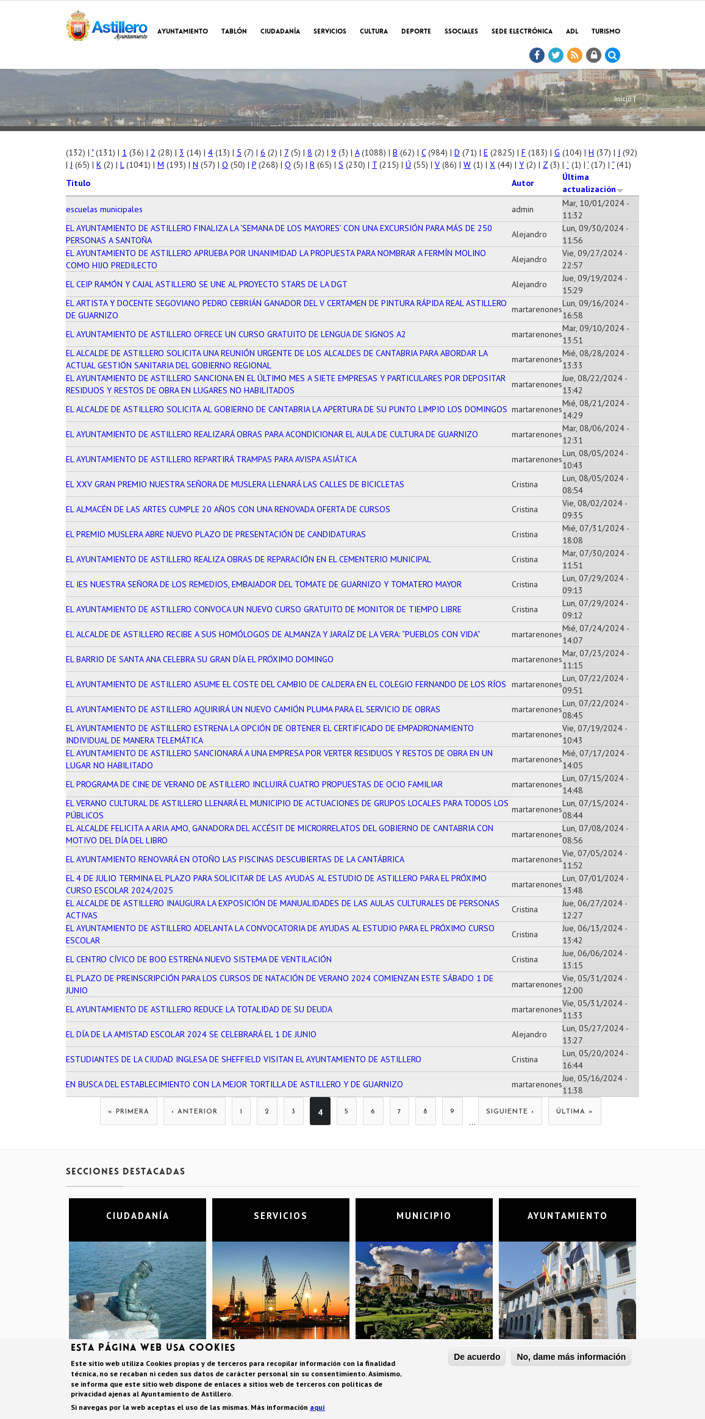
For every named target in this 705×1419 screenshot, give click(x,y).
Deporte (416, 32)
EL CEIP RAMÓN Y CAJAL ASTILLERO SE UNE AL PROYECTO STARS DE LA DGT (207, 284)
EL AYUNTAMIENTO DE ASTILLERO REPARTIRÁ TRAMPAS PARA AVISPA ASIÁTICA (211, 459)
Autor (523, 182)
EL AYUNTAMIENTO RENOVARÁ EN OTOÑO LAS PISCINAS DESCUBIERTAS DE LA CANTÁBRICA (235, 859)
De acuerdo (477, 1358)
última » (574, 1112)
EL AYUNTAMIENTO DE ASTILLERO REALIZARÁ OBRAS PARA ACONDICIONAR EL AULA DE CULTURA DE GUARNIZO (272, 434)
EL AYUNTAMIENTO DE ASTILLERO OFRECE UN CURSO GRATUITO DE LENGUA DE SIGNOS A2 (236, 334)
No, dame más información (571, 1358)
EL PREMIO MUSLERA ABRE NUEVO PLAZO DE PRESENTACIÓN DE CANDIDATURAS (216, 534)
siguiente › (510, 1112)
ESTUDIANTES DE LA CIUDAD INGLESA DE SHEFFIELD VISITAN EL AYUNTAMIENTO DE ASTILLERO (243, 1059)
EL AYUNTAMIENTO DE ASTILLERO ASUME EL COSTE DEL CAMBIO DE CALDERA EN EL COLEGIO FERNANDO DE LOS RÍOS (286, 684)
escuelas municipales (104, 209)
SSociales (461, 32)
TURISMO (606, 32)
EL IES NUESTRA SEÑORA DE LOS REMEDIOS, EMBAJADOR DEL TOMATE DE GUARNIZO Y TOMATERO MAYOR (264, 584)
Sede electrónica (522, 32)
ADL (572, 32)
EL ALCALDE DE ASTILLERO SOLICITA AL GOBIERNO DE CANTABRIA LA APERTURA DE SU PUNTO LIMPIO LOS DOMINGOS (286, 409)
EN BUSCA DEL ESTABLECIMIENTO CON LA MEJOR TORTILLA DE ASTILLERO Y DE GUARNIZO (234, 1084)
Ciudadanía (280, 32)
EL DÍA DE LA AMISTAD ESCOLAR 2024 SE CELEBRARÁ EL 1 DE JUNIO (191, 1034)
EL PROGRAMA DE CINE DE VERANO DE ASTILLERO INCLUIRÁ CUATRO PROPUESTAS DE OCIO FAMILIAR (254, 784)
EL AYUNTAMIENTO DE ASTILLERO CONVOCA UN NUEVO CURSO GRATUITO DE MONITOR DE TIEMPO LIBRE (264, 609)
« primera (128, 1112)
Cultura (374, 32)
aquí (317, 1408)
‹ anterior (194, 1112)
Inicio (623, 98)
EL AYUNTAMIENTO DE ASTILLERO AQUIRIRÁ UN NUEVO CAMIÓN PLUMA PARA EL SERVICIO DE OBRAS (253, 709)
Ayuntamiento (182, 32)
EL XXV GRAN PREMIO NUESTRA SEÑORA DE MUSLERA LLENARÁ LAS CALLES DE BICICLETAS (235, 484)
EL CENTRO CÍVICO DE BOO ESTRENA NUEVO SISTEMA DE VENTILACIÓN (199, 959)
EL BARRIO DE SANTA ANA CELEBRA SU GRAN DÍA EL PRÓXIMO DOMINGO (200, 659)
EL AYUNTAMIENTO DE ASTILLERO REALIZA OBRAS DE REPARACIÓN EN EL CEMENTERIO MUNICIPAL (248, 559)
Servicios (329, 32)
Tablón (234, 32)
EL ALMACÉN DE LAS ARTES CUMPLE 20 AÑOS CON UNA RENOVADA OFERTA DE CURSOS (228, 509)
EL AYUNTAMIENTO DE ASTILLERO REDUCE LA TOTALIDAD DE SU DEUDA (199, 1009)
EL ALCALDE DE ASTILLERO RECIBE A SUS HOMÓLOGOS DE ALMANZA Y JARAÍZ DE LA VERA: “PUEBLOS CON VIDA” (273, 634)
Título (78, 182)
